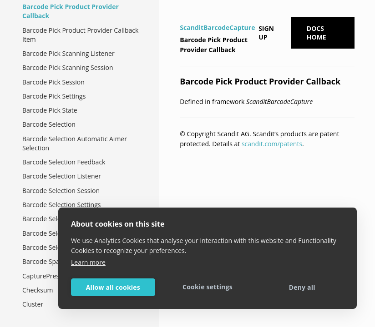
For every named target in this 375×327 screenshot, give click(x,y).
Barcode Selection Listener (61, 176)
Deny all (302, 287)
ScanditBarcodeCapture (217, 27)
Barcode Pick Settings (54, 96)
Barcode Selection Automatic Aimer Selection (74, 143)
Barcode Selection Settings (61, 204)
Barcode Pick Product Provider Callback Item (80, 35)
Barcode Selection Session (61, 190)
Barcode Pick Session (53, 82)
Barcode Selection (49, 124)
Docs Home (316, 32)
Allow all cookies (113, 287)
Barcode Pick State (49, 110)
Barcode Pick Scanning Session (67, 67)
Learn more (88, 262)
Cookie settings (207, 286)
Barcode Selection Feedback (63, 162)
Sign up (266, 32)
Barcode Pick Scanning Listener (68, 53)
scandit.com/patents (272, 143)
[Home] (181, 15)
